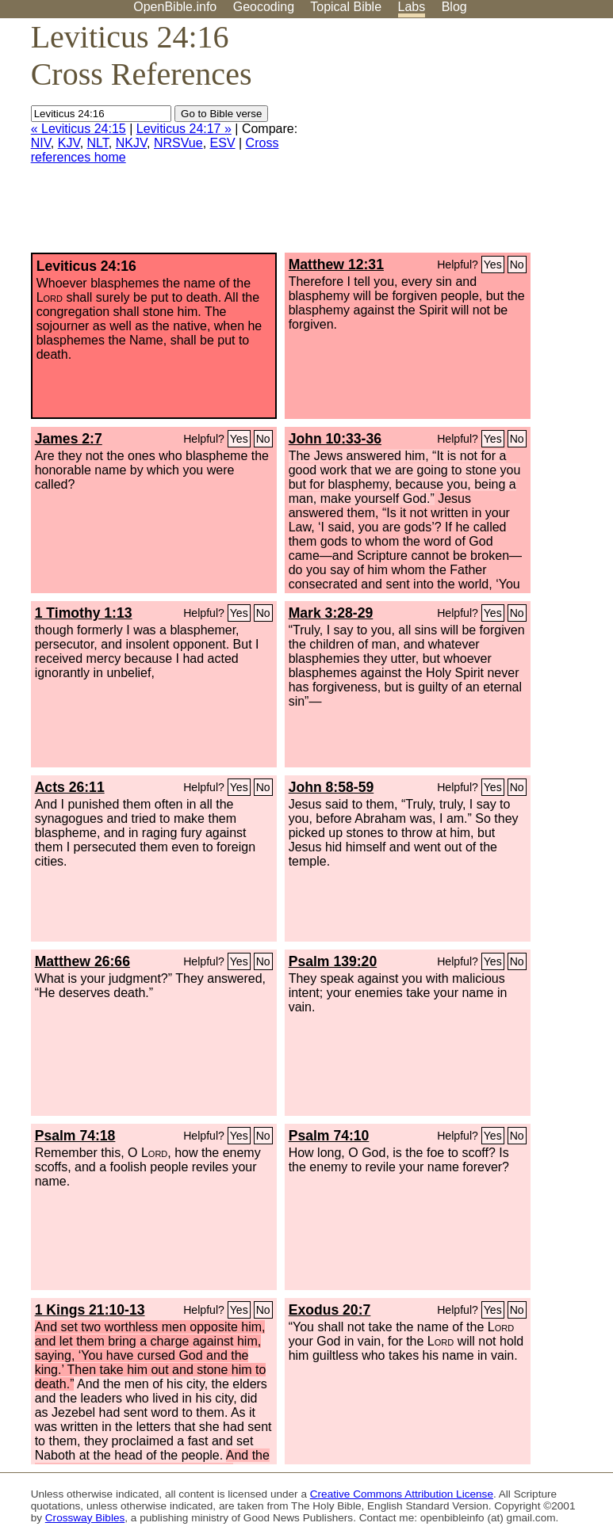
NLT (98, 143)
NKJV (131, 143)
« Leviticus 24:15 (78, 128)
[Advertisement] (453, 142)
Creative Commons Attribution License (401, 1494)
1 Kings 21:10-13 (90, 1310)
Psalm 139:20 (333, 961)
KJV (69, 143)
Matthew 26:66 (82, 961)
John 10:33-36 (335, 439)
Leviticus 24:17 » (184, 128)
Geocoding (263, 6)
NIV (41, 143)
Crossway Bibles (85, 1518)
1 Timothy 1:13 (83, 613)
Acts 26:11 (70, 787)
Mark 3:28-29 (331, 613)
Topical (345, 6)
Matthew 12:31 (336, 264)
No (517, 264)
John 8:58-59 (331, 787)
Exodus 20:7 (330, 1310)
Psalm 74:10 (329, 1136)
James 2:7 (68, 439)
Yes (493, 264)
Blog (454, 6)
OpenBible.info (174, 6)
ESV (223, 143)
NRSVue (178, 143)
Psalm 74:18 (75, 1136)
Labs (412, 6)
